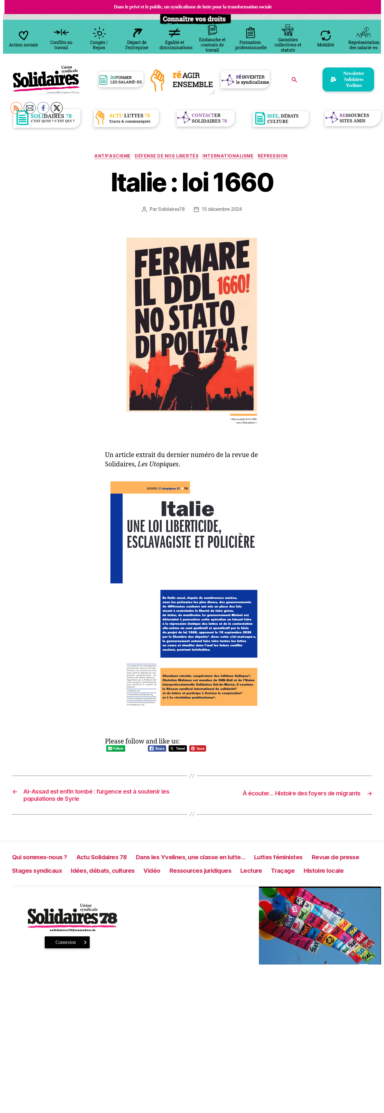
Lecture (356, 874)
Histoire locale (73, 887)
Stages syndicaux (107, 874)
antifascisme (109, 157)
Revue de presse (40, 874)
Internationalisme (230, 157)
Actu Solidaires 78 (118, 860)
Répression (277, 157)
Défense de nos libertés (166, 157)
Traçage (26, 887)
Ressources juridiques (297, 874)
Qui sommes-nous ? (45, 860)
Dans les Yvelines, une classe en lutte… (222, 860)
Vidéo (241, 874)
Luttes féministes (326, 860)
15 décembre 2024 (222, 210)
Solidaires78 (170, 210)
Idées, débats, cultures (184, 874)
